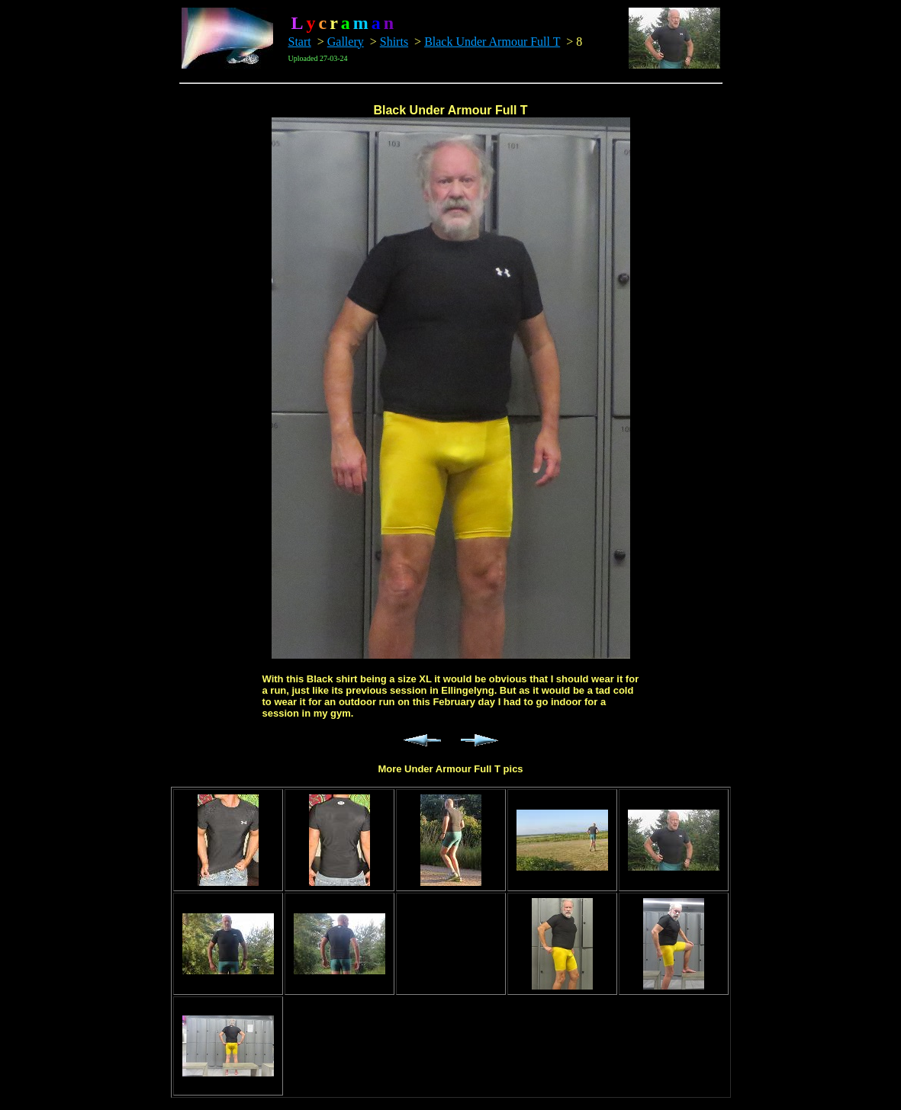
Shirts (394, 41)
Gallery (345, 41)
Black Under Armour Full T (492, 41)
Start (299, 41)
